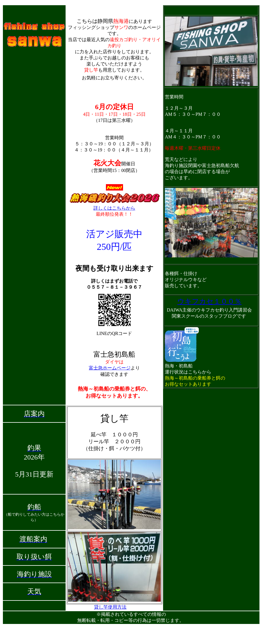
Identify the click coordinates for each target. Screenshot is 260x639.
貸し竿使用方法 (110, 607)
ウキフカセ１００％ (209, 301)
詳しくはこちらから (114, 208)
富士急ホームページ (110, 367)
